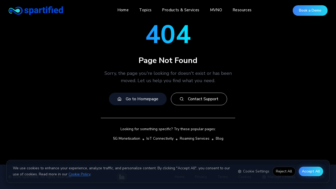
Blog (219, 138)
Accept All (311, 171)
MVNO (216, 10)
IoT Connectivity (160, 138)
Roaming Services (194, 138)
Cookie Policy (79, 173)
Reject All (284, 171)
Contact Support (199, 99)
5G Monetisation (126, 138)
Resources (242, 10)
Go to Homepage (137, 99)
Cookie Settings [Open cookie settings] (253, 171)
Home (123, 10)
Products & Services (180, 10)
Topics (145, 10)
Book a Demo (310, 10)
